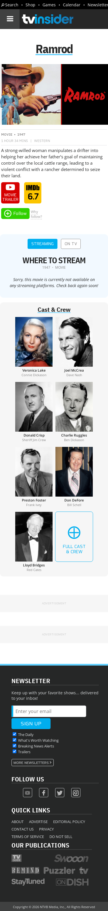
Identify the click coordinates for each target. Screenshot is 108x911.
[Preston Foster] (34, 477)
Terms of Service (27, 836)
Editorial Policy (69, 821)
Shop (30, 4)
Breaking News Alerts (36, 746)
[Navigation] (10, 19)
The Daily (26, 734)
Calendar (71, 4)
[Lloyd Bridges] (34, 542)
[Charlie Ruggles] (74, 412)
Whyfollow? (36, 214)
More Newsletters (31, 763)
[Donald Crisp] (34, 412)
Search (11, 4)
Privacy (46, 829)
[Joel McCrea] (74, 347)
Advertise (38, 821)
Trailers (24, 751)
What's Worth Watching (38, 740)
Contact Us (22, 829)
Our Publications (40, 845)
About (17, 821)
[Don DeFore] (74, 477)
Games (49, 4)
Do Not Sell (60, 836)
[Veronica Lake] (34, 347)
